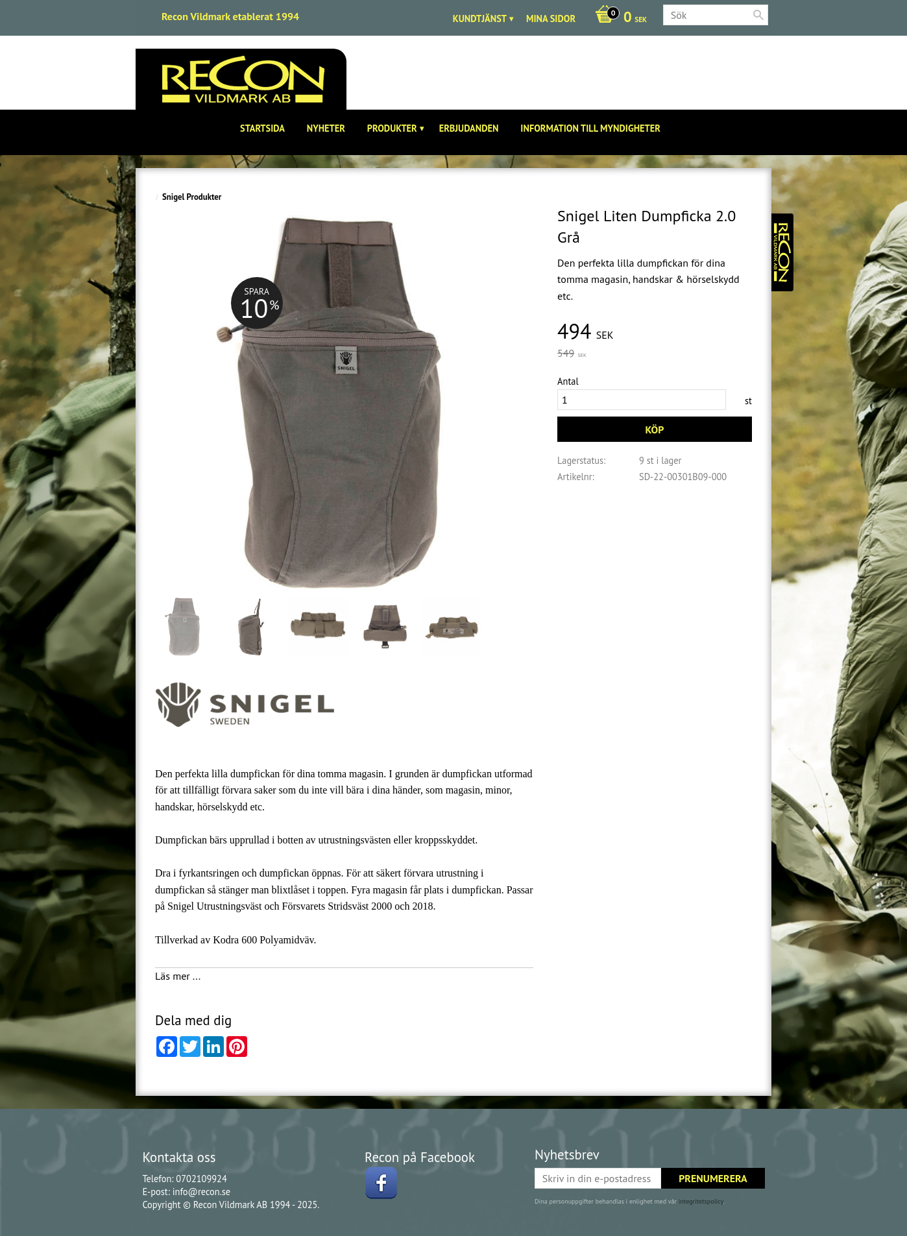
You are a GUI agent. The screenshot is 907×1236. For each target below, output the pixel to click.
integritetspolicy (701, 1201)
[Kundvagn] (617, 18)
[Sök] (758, 15)
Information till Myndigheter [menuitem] (590, 128)
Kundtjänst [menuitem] (480, 18)
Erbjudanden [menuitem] (469, 128)
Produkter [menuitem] (392, 128)
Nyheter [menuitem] (326, 128)
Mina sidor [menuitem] (550, 18)
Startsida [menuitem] (262, 128)
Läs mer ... (177, 975)
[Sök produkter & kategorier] (715, 15)
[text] (654, 332)
